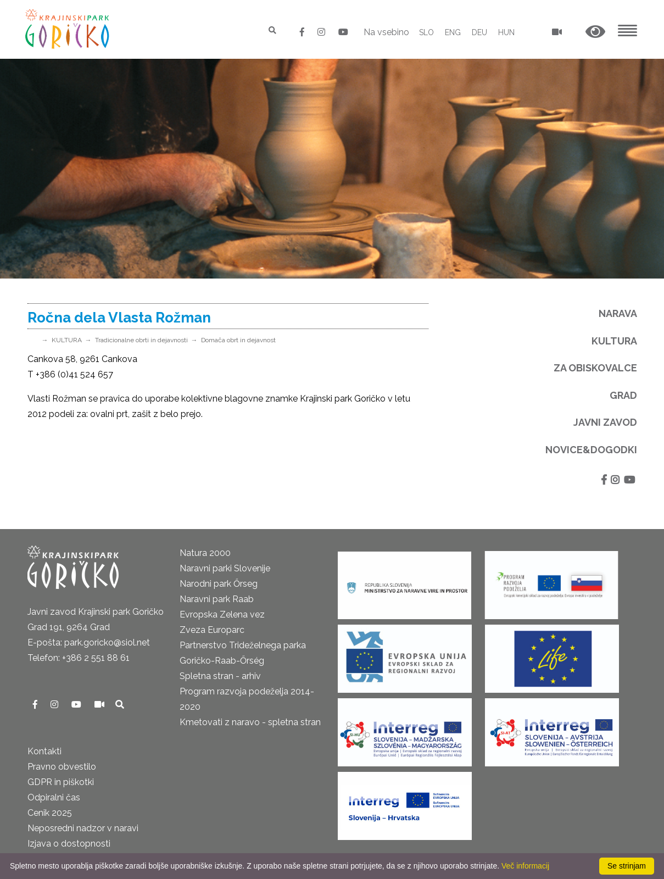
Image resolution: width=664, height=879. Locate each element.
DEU (479, 32)
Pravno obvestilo (61, 766)
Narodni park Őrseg (219, 583)
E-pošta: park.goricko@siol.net (88, 642)
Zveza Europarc (212, 630)
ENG (453, 32)
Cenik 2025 (49, 813)
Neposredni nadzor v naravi (82, 828)
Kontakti (44, 751)
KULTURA (67, 340)
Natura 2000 (205, 553)
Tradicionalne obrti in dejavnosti (141, 340)
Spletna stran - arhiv (220, 676)
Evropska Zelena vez (222, 614)
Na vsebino (386, 32)
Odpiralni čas (53, 797)
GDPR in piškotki (60, 782)
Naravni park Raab (217, 599)
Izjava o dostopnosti (68, 843)
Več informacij (525, 865)
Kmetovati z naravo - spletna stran (250, 722)
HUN (506, 32)
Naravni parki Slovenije (225, 568)
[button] (595, 32)
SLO (426, 32)
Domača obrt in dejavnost (238, 340)
